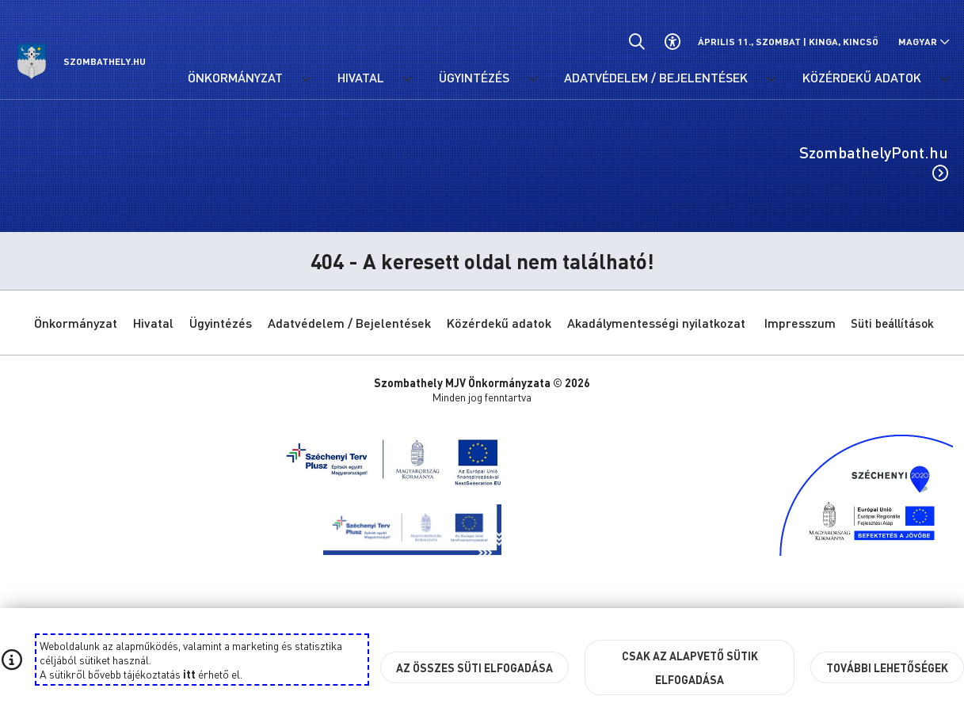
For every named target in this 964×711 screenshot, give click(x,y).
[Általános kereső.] (636, 41)
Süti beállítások (892, 323)
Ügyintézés (220, 322)
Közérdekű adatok (499, 322)
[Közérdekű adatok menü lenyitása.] (944, 79)
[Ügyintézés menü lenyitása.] (532, 79)
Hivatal (153, 322)
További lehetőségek (887, 667)
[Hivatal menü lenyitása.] (407, 79)
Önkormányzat (75, 322)
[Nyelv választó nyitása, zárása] (924, 41)
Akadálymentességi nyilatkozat (656, 322)
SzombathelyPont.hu (873, 161)
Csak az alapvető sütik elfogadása (690, 667)
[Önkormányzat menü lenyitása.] (306, 79)
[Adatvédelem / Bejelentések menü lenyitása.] (771, 79)
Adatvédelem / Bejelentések (349, 322)
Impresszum (800, 322)
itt (189, 674)
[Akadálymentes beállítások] (672, 41)
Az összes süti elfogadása (474, 667)
